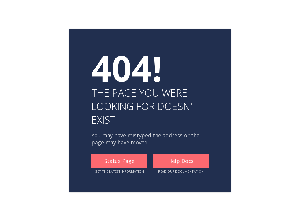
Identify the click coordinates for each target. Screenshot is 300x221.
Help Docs (181, 160)
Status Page (119, 160)
